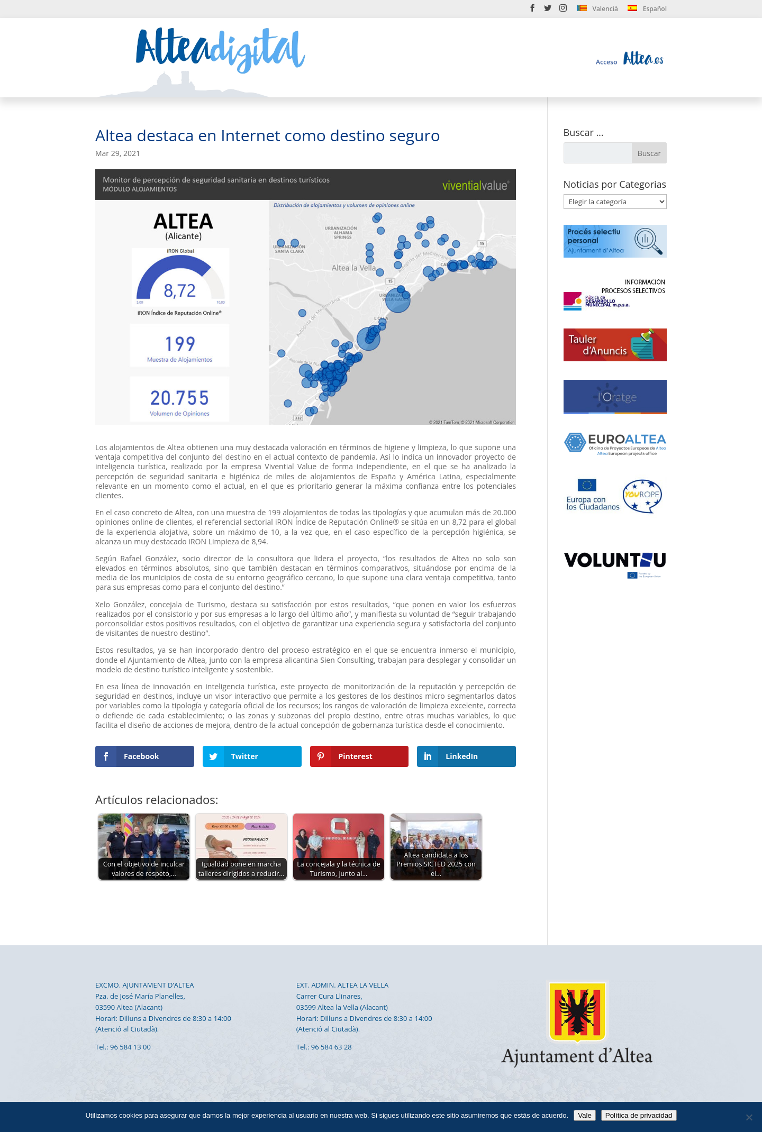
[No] (748, 1117)
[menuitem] (597, 11)
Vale (585, 1115)
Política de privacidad (639, 1115)
